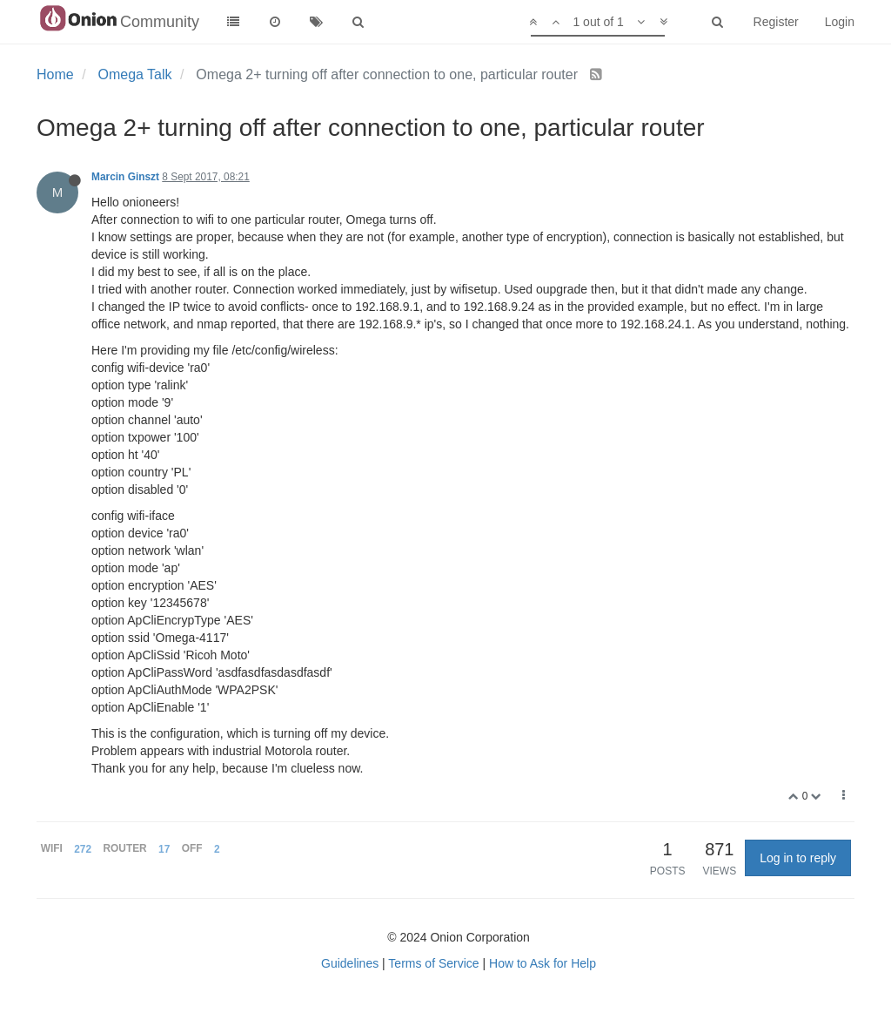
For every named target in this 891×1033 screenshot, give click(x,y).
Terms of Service (433, 963)
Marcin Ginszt (125, 177)
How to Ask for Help (542, 963)
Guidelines (350, 963)
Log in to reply (798, 858)
